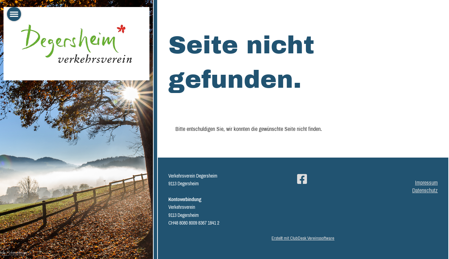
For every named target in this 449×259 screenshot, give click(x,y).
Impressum (426, 182)
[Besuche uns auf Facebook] (302, 179)
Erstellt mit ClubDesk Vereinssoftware (303, 238)
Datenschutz (425, 190)
